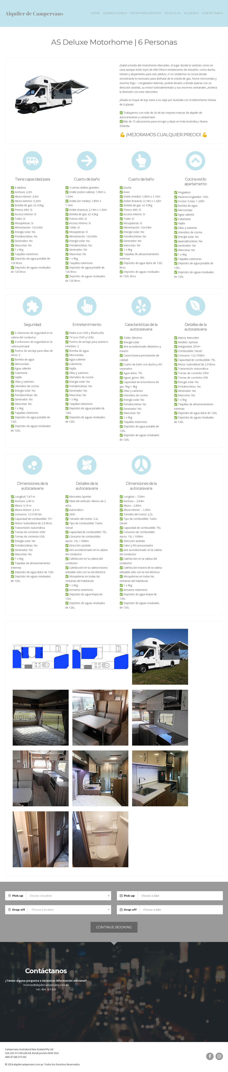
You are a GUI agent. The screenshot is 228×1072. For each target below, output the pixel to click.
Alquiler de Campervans (34, 13)
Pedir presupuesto (145, 13)
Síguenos (191, 13)
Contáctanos (212, 13)
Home (95, 13)
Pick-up (17, 895)
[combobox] (68, 895)
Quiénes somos (115, 13)
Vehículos (172, 13)
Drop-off (18, 909)
